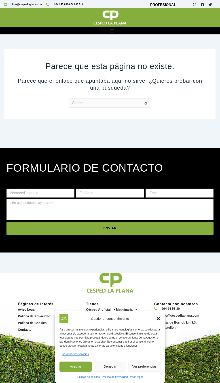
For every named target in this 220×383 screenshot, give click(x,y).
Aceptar (75, 366)
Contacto (25, 329)
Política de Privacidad (115, 377)
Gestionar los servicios (75, 354)
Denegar (110, 366)
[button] (158, 318)
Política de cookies (88, 377)
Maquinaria (127, 309)
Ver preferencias (144, 366)
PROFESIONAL (163, 5)
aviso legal (136, 377)
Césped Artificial (101, 309)
